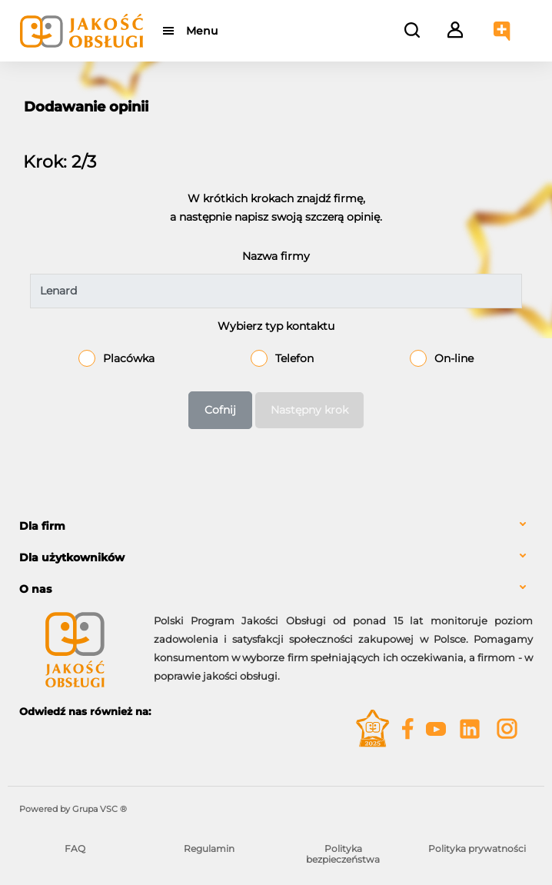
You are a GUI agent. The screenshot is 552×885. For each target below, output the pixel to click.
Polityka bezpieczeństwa (343, 854)
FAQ (75, 848)
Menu (202, 31)
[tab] (276, 526)
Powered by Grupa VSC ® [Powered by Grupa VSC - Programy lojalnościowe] (73, 808)
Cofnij (220, 410)
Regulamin (209, 848)
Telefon (294, 358)
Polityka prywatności (477, 848)
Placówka (129, 358)
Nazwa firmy (276, 256)
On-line (454, 358)
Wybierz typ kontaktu (276, 326)
